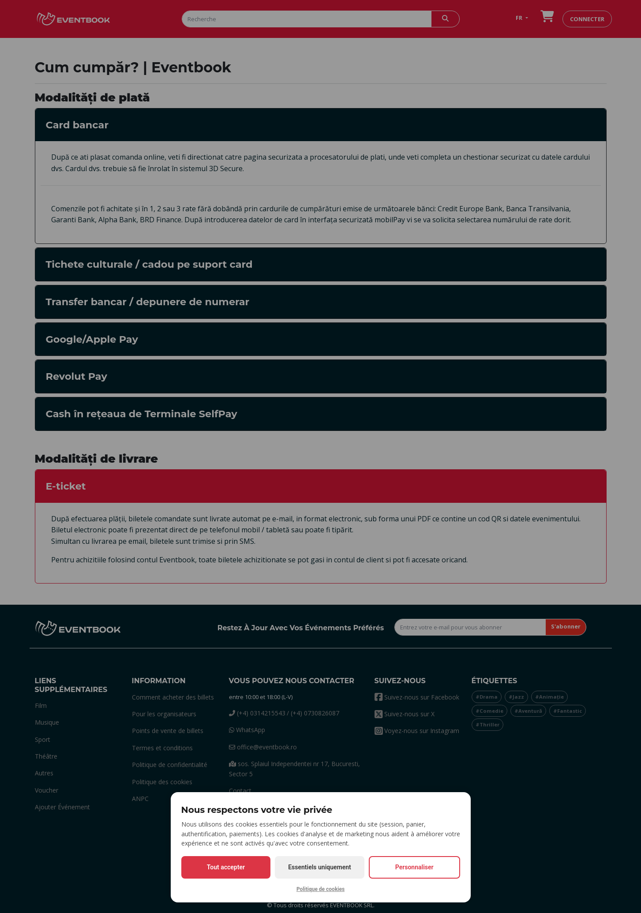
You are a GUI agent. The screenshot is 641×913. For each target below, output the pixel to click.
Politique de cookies (320, 889)
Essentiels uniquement (319, 867)
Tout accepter (226, 867)
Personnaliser (414, 867)
